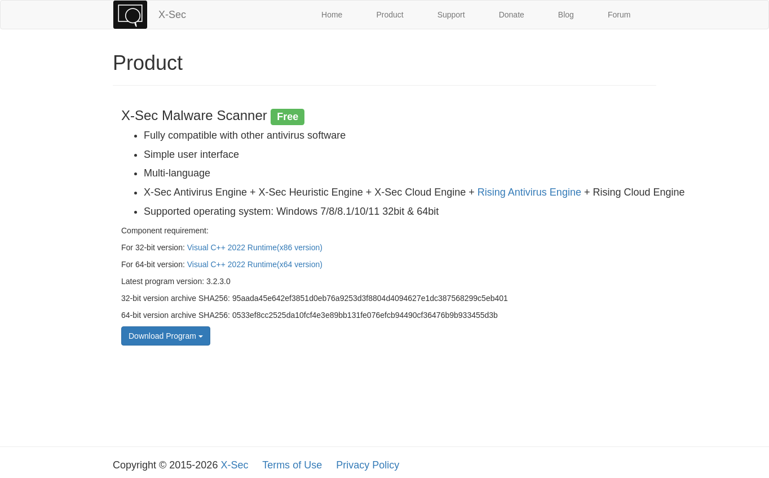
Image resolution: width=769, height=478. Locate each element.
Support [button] (451, 14)
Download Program (166, 335)
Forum (619, 14)
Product (389, 14)
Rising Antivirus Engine (529, 192)
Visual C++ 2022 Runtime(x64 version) (254, 264)
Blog (566, 14)
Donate (511, 14)
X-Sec (172, 14)
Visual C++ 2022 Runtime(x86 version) (254, 247)
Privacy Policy (367, 465)
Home (331, 14)
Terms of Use (292, 465)
